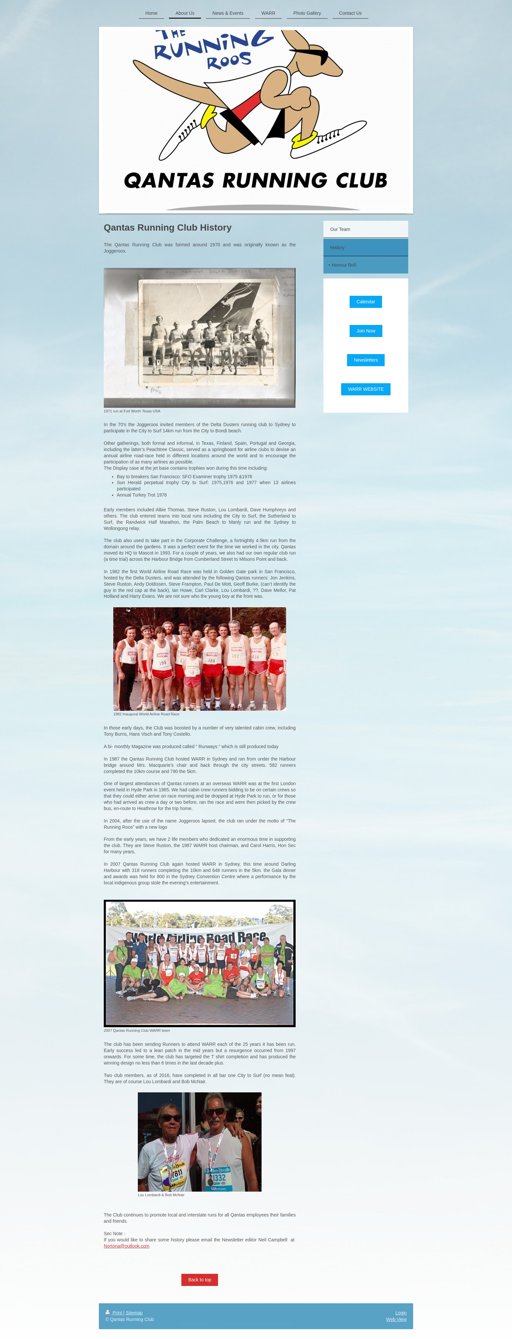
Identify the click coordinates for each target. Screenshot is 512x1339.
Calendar (366, 301)
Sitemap (134, 1312)
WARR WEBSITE (366, 389)
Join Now (366, 330)
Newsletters (366, 360)
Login (401, 1312)
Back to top (199, 1279)
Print (114, 1312)
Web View (396, 1319)
